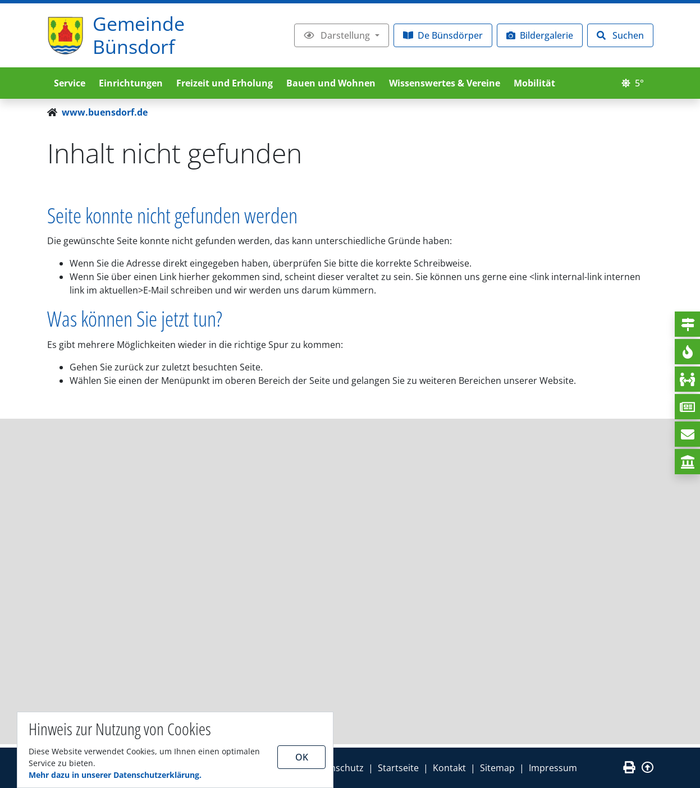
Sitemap (497, 768)
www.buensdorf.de (105, 112)
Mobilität (534, 83)
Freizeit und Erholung (224, 83)
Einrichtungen (131, 83)
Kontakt (449, 768)
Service (69, 83)
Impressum (553, 768)
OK (301, 757)
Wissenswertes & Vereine (444, 83)
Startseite (398, 768)
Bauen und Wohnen (331, 83)
